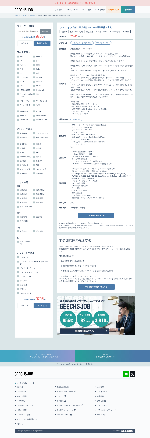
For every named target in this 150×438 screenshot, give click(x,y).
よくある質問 (102, 391)
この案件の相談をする (96, 215)
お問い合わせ (102, 405)
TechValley (21, 401)
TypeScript (76, 119)
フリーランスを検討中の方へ (28, 419)
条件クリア (25, 43)
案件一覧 (32, 15)
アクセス (101, 401)
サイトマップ (102, 414)
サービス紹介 (73, 9)
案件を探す (42, 43)
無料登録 (128, 9)
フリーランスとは (23, 414)
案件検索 (58, 9)
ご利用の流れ (22, 391)
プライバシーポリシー (106, 410)
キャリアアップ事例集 (66, 391)
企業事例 (100, 396)
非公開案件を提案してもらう (96, 287)
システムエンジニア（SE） (82, 43)
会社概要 (100, 387)
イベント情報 (86, 9)
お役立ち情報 (100, 9)
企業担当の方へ (114, 9)
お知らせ (20, 424)
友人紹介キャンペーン (66, 410)
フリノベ (61, 396)
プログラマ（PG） (102, 43)
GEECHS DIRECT (64, 414)
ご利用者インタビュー (25, 405)
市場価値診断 (63, 387)
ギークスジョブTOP (21, 15)
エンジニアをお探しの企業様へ (70, 405)
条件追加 (45, 31)
